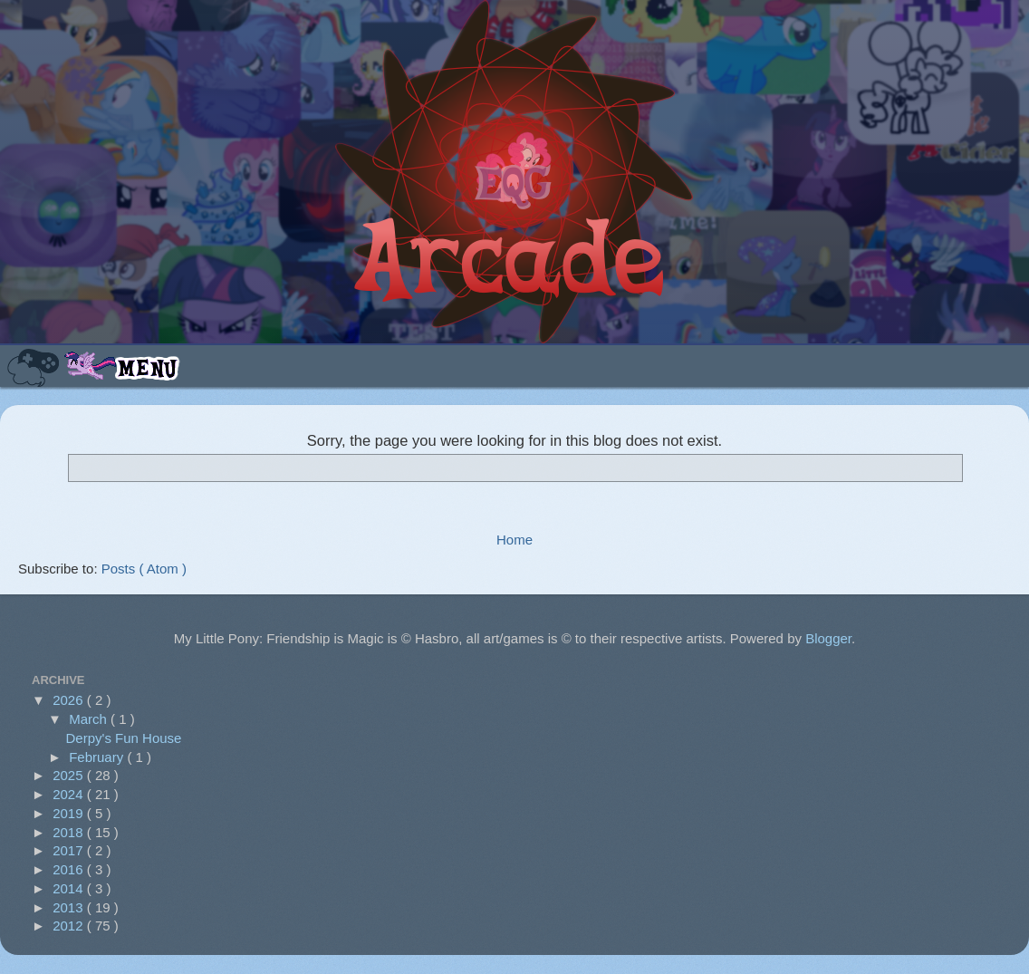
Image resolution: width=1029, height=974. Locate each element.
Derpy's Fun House (124, 738)
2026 (70, 700)
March (90, 719)
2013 (70, 907)
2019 (70, 813)
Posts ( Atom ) (144, 568)
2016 (70, 869)
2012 (70, 925)
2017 (70, 850)
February (98, 757)
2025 (70, 775)
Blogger (828, 638)
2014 (70, 888)
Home (514, 539)
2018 (70, 832)
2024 (70, 794)
